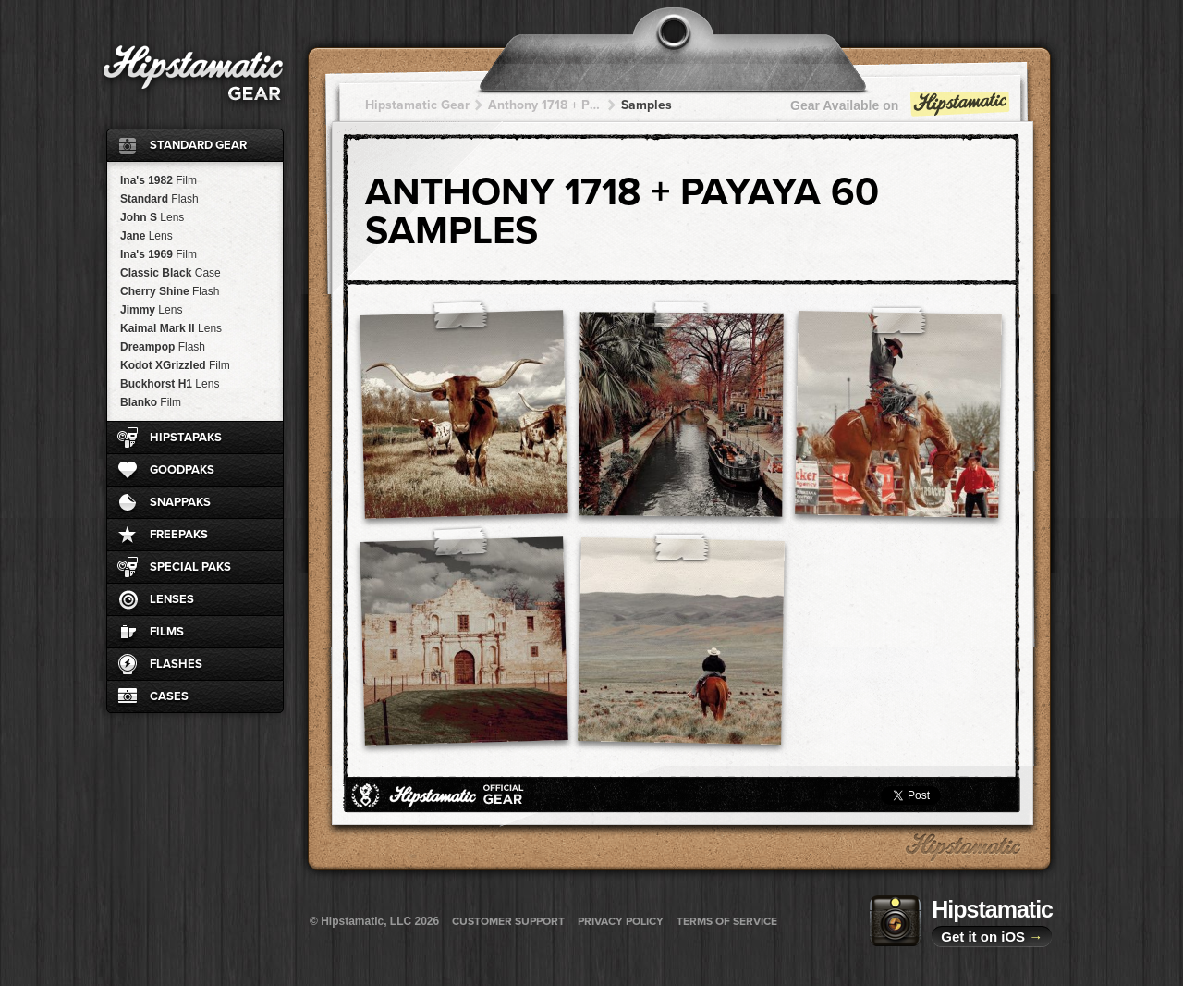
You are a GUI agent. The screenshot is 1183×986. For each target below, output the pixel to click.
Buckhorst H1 (169, 383)
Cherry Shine (169, 291)
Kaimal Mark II (171, 328)
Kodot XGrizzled (175, 365)
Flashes (176, 664)
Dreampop (162, 346)
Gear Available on (901, 109)
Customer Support (508, 921)
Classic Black (170, 272)
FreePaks (179, 534)
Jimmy (151, 309)
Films (167, 631)
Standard (159, 198)
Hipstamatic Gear (417, 105)
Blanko (150, 402)
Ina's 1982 (158, 180)
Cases (169, 696)
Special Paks (190, 567)
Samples (646, 105)
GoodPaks (182, 469)
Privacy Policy (621, 921)
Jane (146, 235)
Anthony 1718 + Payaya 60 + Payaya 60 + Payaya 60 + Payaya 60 (545, 105)
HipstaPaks (186, 437)
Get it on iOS (992, 936)
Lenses (172, 599)
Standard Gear (198, 145)
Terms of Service (727, 921)
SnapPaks (180, 502)
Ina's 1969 (158, 254)
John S (152, 217)
